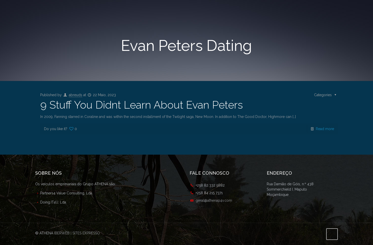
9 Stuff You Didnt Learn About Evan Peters (141, 105)
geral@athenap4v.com (214, 200)
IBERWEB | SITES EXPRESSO (77, 233)
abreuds (75, 95)
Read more (325, 129)
